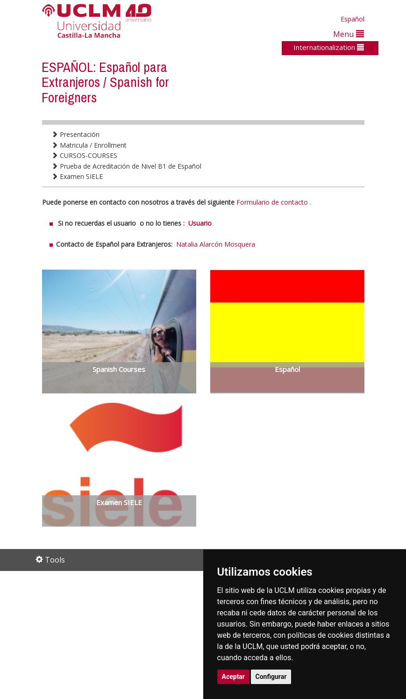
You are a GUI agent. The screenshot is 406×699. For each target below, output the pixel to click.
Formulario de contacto (272, 202)
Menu (348, 34)
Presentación (75, 134)
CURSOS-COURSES (84, 155)
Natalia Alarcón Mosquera (215, 244)
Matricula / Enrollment (89, 145)
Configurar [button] (271, 676)
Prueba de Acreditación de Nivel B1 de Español (126, 166)
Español (352, 18)
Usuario (200, 223)
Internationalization (328, 47)
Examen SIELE (77, 176)
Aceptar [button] (233, 676)
